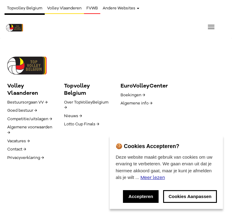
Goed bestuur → (22, 110)
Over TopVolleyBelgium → (86, 105)
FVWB (92, 8)
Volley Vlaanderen (64, 8)
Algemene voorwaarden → (29, 129)
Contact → (16, 149)
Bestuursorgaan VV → (27, 102)
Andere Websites (121, 8)
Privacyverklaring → (25, 157)
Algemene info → (136, 103)
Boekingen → (133, 95)
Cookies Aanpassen (190, 196)
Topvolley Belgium (24, 8)
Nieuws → (73, 116)
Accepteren (140, 196)
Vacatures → (18, 141)
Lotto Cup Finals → (81, 124)
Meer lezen (152, 177)
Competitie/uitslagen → (29, 119)
